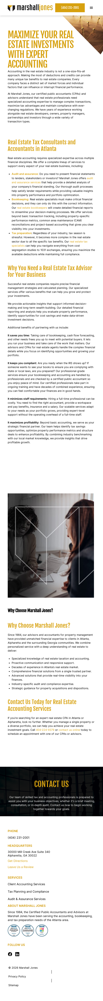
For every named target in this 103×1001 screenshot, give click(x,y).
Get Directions (18, 861)
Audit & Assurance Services (27, 899)
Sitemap (13, 985)
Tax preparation (22, 233)
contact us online (69, 729)
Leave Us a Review (21, 867)
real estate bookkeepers (32, 207)
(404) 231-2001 (70, 7)
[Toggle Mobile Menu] (91, 8)
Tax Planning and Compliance (28, 891)
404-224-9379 (45, 729)
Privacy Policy (17, 976)
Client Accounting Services (26, 884)
